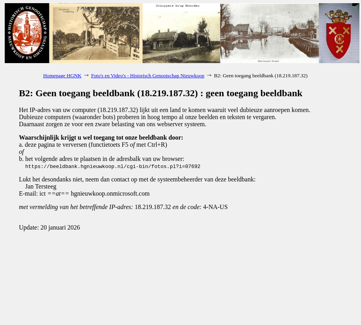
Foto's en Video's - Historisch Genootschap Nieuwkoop (147, 75)
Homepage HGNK (62, 75)
